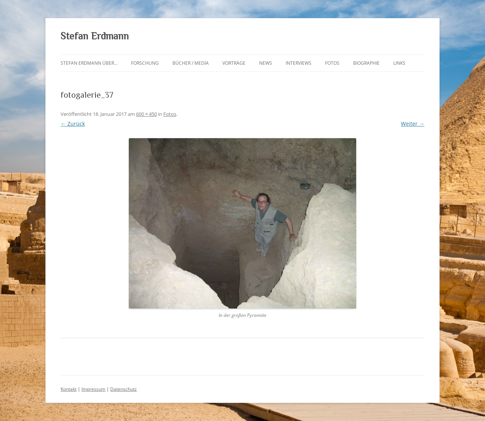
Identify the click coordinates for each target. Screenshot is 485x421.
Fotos (332, 63)
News (265, 63)
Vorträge (234, 63)
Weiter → (412, 123)
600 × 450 (146, 114)
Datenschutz (123, 389)
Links (399, 63)
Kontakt (69, 389)
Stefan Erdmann (95, 36)
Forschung (145, 63)
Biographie (366, 63)
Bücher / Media (190, 63)
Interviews (298, 63)
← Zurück (73, 123)
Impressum (93, 389)
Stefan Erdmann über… (89, 63)
